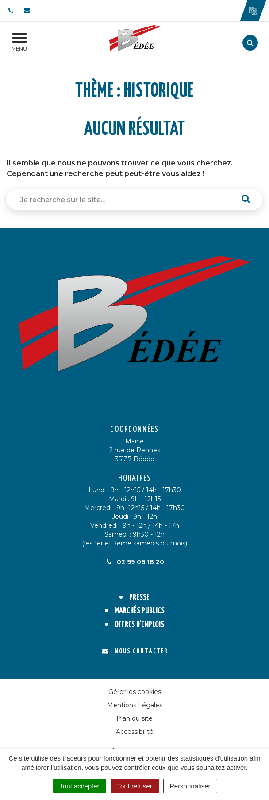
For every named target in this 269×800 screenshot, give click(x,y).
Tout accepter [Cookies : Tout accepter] (80, 786)
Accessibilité (135, 732)
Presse (139, 597)
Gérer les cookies (134, 692)
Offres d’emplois (139, 624)
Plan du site (134, 718)
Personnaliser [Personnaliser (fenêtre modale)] (190, 786)
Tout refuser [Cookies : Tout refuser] (134, 786)
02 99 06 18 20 (134, 562)
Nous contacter (135, 651)
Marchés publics (140, 611)
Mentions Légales (134, 705)
